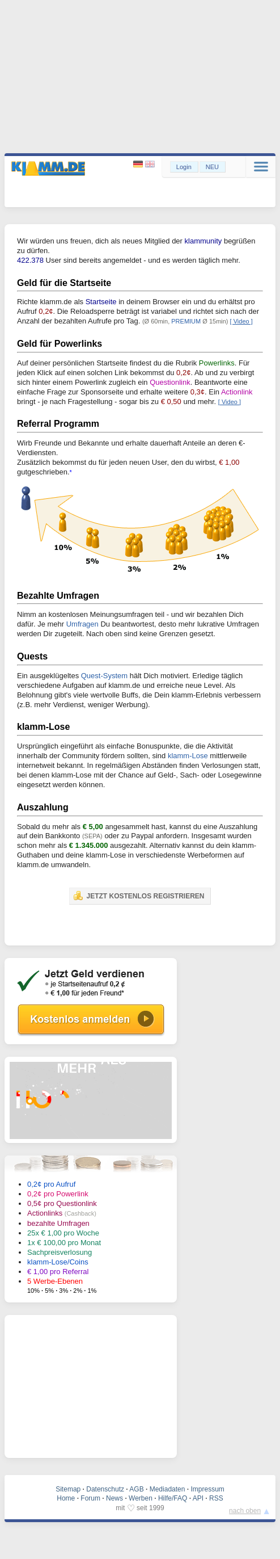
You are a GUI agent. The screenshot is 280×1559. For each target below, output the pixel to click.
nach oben (245, 1511)
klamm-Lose (188, 755)
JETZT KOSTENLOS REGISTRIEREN (139, 895)
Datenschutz (105, 1489)
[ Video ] (241, 321)
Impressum (207, 1489)
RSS (216, 1498)
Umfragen (82, 624)
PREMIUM (186, 321)
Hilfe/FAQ (172, 1498)
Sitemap (68, 1489)
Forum (90, 1498)
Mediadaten (167, 1489)
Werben (140, 1498)
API (198, 1498)
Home (66, 1498)
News (114, 1498)
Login (184, 166)
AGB (136, 1489)
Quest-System (104, 675)
